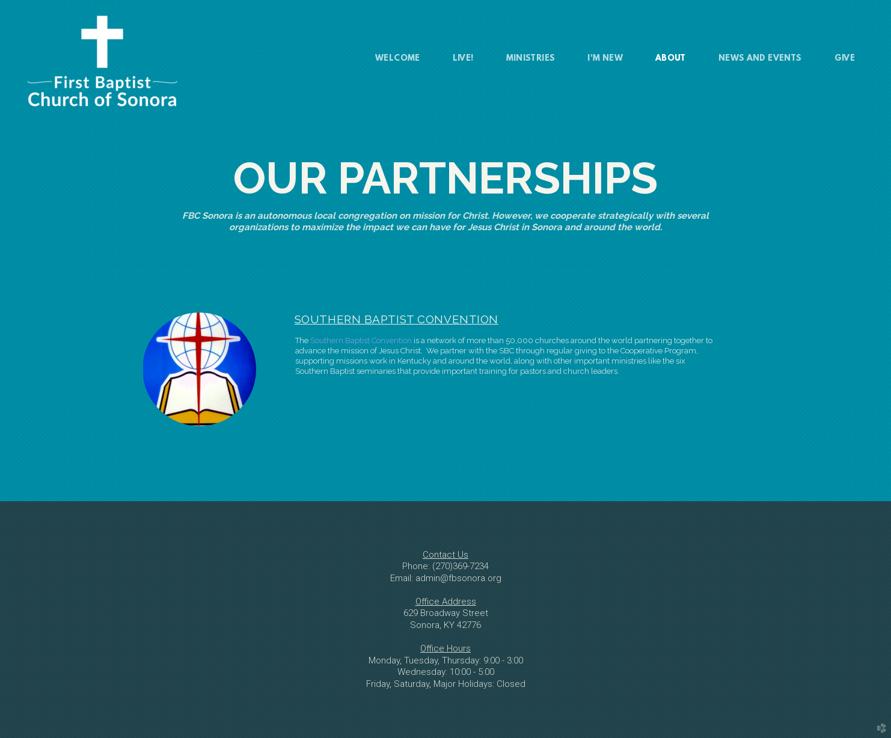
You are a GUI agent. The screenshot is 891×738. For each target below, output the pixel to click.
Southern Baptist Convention (361, 340)
